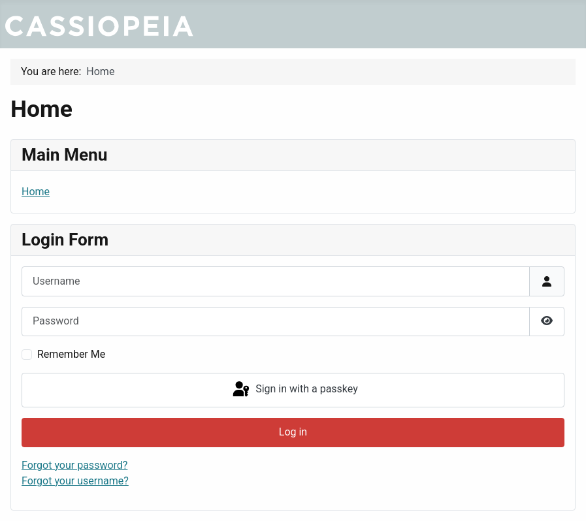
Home (36, 191)
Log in (293, 432)
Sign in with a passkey (294, 390)
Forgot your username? (75, 481)
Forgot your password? (74, 465)
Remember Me (71, 354)
